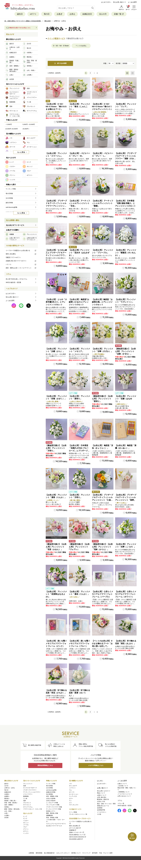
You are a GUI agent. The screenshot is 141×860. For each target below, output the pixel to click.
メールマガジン (101, 812)
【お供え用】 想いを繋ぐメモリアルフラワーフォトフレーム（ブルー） (79, 643)
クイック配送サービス (56, 38)
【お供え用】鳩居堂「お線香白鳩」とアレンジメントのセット (102, 302)
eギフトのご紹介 (75, 828)
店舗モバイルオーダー (76, 832)
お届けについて (101, 795)
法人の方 (103, 14)
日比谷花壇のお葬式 (76, 839)
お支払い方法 (101, 801)
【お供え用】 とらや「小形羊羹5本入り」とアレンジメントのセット (56, 302)
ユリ (70, 802)
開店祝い (7, 798)
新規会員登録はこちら (45, 765)
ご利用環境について (123, 792)
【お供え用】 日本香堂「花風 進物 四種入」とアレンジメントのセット (125, 203)
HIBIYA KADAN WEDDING (77, 837)
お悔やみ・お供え (9, 788)
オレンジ (26, 822)
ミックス (26, 833)
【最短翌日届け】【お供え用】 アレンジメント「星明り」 (102, 398)
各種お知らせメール (103, 805)
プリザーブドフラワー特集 (54, 807)
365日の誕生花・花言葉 (13, 282)
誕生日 (20, 14)
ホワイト (26, 831)
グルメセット (27, 802)
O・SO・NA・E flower (61, 46)
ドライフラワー (27, 794)
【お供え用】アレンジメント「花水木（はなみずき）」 (79, 252)
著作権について (76, 853)
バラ (70, 783)
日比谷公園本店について (77, 834)
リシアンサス (73, 796)
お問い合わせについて (124, 796)
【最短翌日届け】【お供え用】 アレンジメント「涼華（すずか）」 (125, 351)
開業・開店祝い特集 (52, 813)
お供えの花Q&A (50, 800)
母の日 (46, 14)
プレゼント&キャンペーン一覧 (78, 814)
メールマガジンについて (125, 794)
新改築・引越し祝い (10, 800)
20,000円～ (26, 129)
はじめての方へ (106, 2)
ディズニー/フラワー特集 (53, 809)
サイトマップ (86, 853)
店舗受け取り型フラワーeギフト (21, 261)
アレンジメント (27, 783)
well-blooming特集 (51, 790)
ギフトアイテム (27, 807)
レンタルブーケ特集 (52, 802)
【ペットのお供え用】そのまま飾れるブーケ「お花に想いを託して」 (102, 643)
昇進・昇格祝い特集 (52, 817)
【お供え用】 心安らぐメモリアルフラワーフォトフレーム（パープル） (102, 594)
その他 (99, 814)
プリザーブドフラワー (29, 790)
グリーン (26, 829)
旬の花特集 (49, 794)
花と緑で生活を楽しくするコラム (16, 279)
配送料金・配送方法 (103, 799)
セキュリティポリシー (63, 853)
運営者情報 (39, 853)
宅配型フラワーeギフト (13, 257)
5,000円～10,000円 (29, 124)
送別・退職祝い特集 (52, 796)
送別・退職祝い (9, 805)
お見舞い (7, 815)
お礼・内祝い (8, 811)
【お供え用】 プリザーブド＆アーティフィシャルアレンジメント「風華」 (125, 497)
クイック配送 (73, 812)
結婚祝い (7, 796)
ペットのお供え (81, 46)
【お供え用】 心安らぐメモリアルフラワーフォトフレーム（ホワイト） (125, 594)
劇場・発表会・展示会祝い (12, 809)
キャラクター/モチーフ (30, 788)
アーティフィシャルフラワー (31, 792)
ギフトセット (27, 805)
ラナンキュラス (73, 805)
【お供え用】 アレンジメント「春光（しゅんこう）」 (79, 106)
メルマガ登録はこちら (95, 765)
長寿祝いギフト (50, 811)
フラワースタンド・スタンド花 (32, 809)
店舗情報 (72, 830)
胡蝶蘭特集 (49, 815)
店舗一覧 (119, 14)
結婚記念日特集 (50, 792)
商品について (101, 793)
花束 (24, 785)
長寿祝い (7, 807)
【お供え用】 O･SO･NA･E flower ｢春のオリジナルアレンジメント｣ (102, 106)
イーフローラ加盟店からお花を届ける (21, 250)
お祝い (6, 813)
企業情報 (31, 853)
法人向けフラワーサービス (54, 825)
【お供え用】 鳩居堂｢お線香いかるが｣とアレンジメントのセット (79, 302)
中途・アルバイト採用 (105, 853)
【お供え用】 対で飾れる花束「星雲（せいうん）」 (79, 693)
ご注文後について (123, 785)
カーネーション (73, 794)
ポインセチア (73, 785)
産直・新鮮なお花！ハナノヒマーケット (21, 268)
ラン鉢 (25, 798)
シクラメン (72, 788)
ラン (70, 800)
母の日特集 (49, 785)
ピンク (25, 818)
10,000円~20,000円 (11, 129)
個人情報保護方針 (49, 853)
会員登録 (99, 808)
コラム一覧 (121, 803)
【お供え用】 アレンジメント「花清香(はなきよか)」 (56, 594)
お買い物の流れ (101, 797)
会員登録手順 (101, 810)
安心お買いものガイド (103, 791)
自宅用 (6, 817)
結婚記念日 (87, 14)
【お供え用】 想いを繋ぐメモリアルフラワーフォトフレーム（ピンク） (56, 643)
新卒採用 (94, 853)
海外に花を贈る (21, 254)
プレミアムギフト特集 (52, 805)
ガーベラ (71, 792)
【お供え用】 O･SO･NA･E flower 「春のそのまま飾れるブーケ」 (56, 106)
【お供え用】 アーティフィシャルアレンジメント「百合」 (79, 203)
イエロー (26, 820)
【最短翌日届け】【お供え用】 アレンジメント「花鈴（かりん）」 (102, 546)
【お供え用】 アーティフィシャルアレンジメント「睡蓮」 (102, 203)
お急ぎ (59, 14)
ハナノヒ (21, 264)
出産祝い (7, 794)
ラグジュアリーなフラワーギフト (56, 823)
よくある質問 (132, 2)
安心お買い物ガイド (119, 2)
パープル (26, 824)
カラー (71, 798)
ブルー (25, 827)
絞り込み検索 (60, 63)
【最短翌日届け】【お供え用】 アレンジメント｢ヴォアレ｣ (79, 546)
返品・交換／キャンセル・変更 (106, 803)
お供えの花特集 (50, 798)
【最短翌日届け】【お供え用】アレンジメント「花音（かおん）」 (56, 546)
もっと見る (21, 152)
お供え (72, 14)
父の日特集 (49, 788)
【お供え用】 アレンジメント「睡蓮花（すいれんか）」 (125, 252)
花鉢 (24, 800)
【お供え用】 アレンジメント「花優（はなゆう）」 (125, 398)
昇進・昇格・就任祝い (11, 802)
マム (70, 790)
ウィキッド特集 (50, 783)
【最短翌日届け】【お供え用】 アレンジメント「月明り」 (56, 448)
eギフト (33, 14)
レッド (25, 816)
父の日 (6, 785)
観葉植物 (26, 796)
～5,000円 (8, 124)
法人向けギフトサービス (15, 225)
